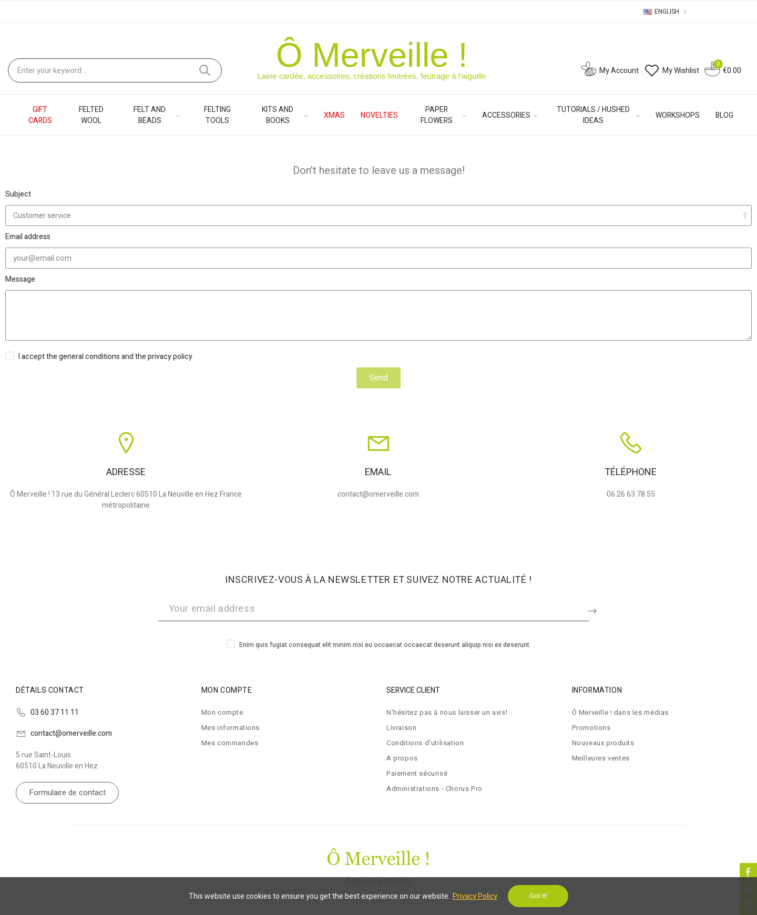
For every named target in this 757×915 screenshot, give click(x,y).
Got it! (538, 896)
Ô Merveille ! (372, 55)
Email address (27, 236)
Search (205, 70)
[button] (67, 793)
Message (20, 279)
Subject (18, 194)
